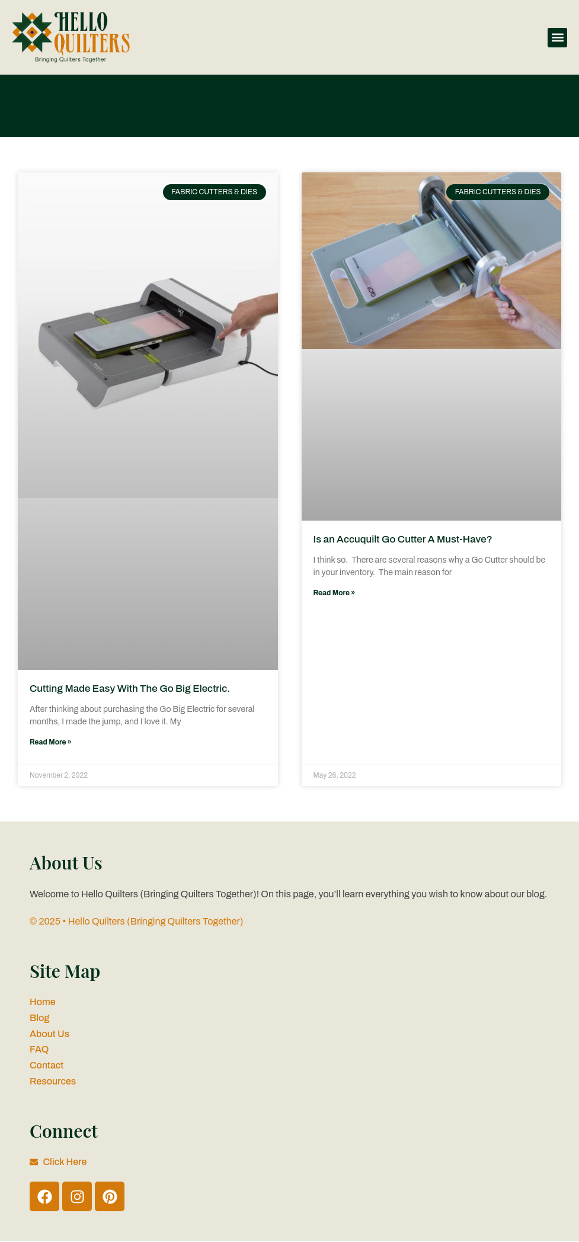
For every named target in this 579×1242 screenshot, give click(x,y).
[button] (557, 37)
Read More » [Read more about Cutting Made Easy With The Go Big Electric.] (51, 742)
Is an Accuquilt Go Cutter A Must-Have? (404, 539)
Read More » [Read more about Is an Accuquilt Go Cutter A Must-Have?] (335, 593)
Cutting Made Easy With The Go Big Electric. (131, 688)
